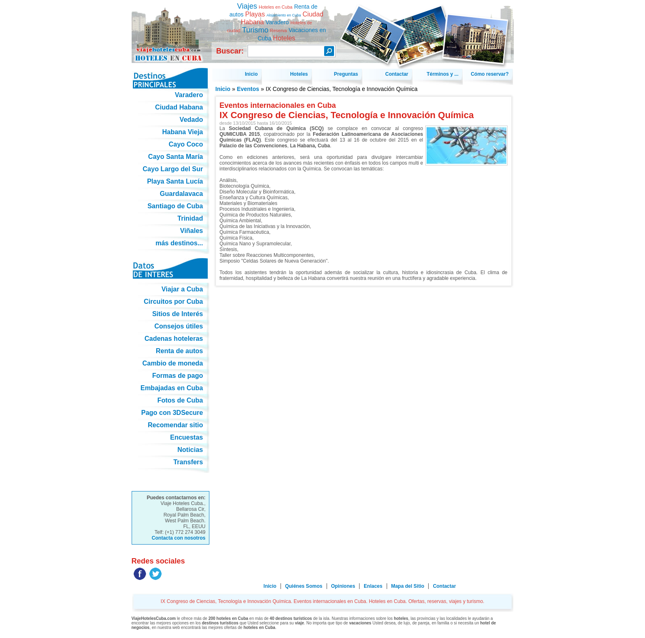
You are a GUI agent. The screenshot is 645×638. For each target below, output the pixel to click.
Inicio (223, 89)
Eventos (248, 89)
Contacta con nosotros (179, 538)
